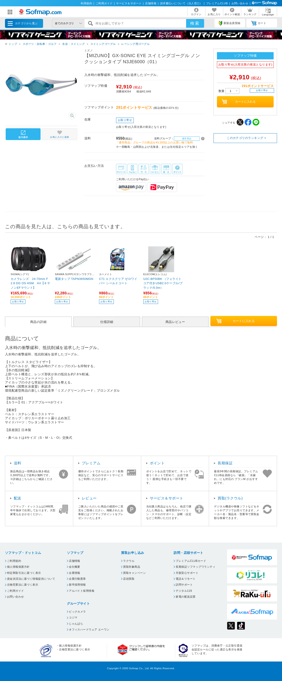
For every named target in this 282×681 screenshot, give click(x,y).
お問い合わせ (239, 3)
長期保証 (225, 463)
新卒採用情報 (77, 584)
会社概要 (74, 566)
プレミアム (91, 463)
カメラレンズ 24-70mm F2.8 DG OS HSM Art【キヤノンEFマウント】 (30, 283)
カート (258, 23)
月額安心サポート (187, 572)
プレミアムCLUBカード (191, 560)
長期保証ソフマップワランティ (195, 566)
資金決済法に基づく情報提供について (31, 578)
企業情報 (74, 572)
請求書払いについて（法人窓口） (181, 3)
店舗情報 (150, 3)
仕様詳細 (106, 322)
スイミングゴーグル (103, 44)
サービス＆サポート (128, 3)
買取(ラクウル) (230, 498)
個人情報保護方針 (18, 566)
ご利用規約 (14, 560)
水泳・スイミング (73, 44)
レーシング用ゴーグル (135, 44)
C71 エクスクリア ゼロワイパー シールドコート (118, 281)
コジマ (73, 617)
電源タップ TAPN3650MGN (74, 279)
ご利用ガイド (104, 3)
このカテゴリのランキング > (246, 138)
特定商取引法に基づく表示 (24, 572)
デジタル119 (184, 590)
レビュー (89, 498)
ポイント (157, 463)
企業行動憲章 (77, 578)
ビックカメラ (77, 611)
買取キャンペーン (134, 572)
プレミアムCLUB (217, 3)
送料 (17, 463)
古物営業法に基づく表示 (22, 584)
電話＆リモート (185, 578)
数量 (229, 91)
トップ (13, 44)
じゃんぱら (76, 623)
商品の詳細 (38, 322)
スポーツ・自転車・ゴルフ (40, 44)
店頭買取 (128, 578)
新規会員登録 (229, 23)
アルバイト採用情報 (81, 590)
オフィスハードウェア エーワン (89, 629)
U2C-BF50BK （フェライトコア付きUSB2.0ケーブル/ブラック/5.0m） (162, 283)
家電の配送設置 (185, 596)
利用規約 (86, 3)
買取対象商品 (131, 566)
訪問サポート (184, 584)
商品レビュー (175, 322)
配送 (17, 498)
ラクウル (128, 560)
